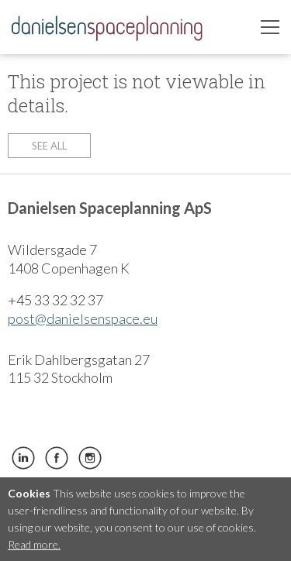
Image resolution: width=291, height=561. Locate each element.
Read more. (34, 544)
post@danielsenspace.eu (83, 318)
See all (49, 145)
